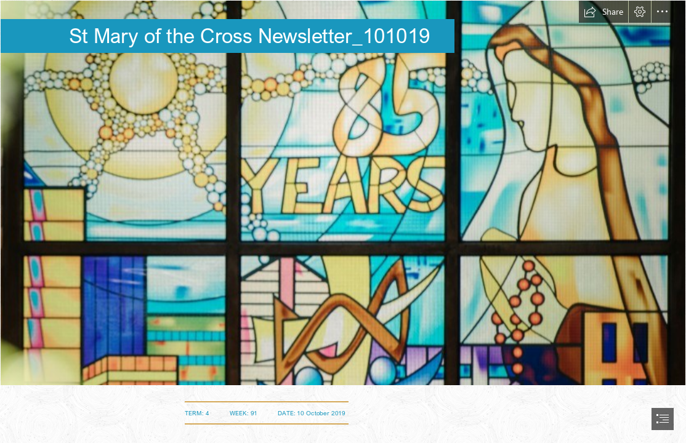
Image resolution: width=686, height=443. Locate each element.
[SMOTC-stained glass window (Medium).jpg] (343, 193)
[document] (343, 221)
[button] (603, 12)
